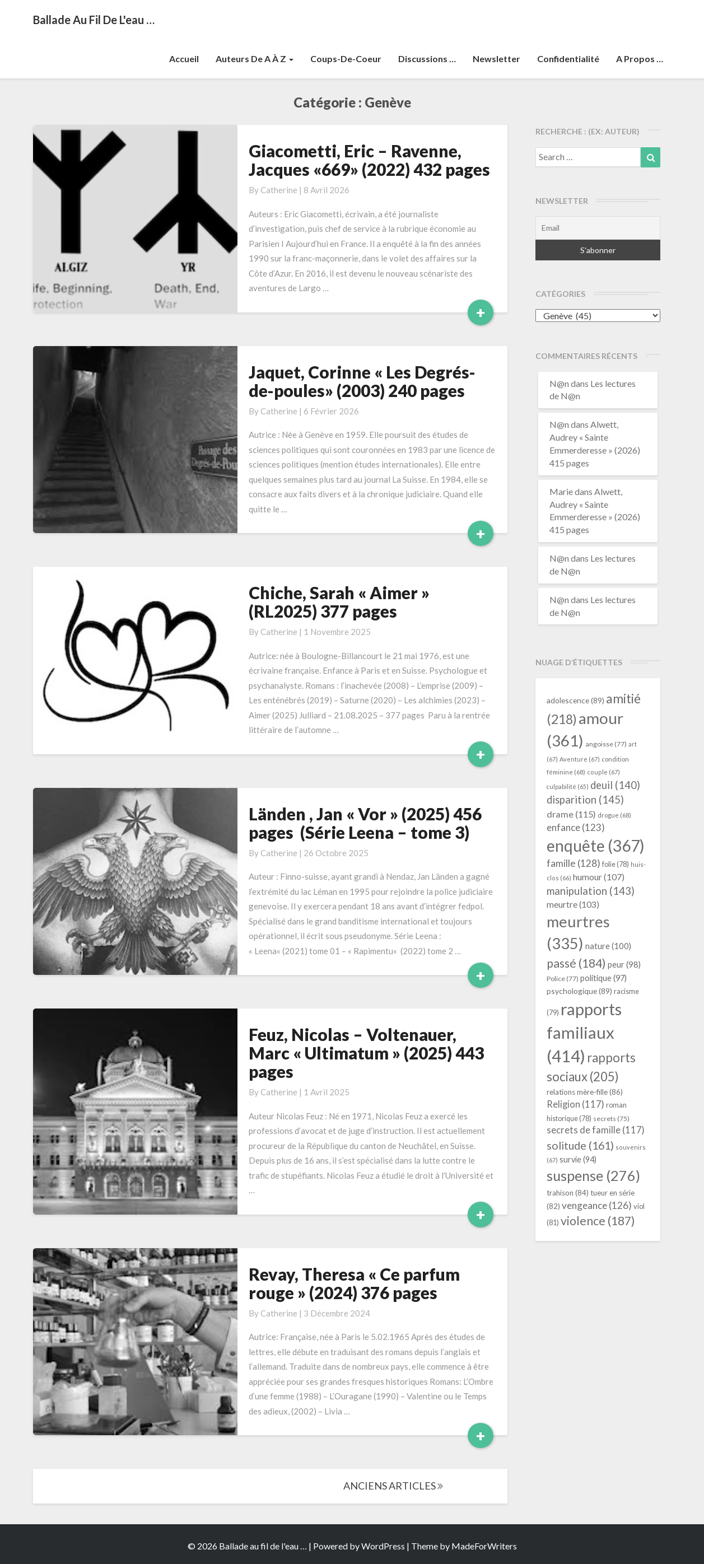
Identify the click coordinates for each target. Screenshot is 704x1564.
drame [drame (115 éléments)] (571, 814)
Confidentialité (568, 58)
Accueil (184, 58)
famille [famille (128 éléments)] (573, 863)
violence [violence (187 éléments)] (598, 1220)
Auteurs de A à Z (254, 58)
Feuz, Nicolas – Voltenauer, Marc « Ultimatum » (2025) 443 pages (366, 1052)
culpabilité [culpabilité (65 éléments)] (568, 786)
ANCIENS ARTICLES (393, 1485)
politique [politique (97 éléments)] (603, 978)
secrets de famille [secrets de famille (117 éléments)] (596, 1130)
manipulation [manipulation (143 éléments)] (591, 891)
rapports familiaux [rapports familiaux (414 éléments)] (584, 1032)
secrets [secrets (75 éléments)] (611, 1118)
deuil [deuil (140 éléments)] (615, 785)
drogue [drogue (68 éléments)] (614, 815)
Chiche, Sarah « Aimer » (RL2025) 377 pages (339, 601)
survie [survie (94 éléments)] (578, 1159)
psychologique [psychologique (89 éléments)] (579, 991)
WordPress (383, 1545)
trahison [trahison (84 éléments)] (568, 1192)
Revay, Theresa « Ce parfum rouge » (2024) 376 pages (354, 1283)
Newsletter (496, 58)
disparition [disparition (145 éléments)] (585, 799)
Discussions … (427, 58)
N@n (559, 383)
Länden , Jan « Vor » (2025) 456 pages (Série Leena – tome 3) (365, 823)
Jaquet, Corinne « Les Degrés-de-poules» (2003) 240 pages (362, 381)
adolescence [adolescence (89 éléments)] (575, 700)
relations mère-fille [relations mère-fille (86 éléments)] (585, 1091)
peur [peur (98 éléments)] (624, 964)
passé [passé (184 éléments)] (576, 963)
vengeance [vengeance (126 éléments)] (597, 1205)
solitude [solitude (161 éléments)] (580, 1145)
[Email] (597, 228)
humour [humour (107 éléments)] (598, 877)
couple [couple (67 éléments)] (603, 772)
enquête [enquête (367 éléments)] (596, 845)
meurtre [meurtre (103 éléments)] (573, 904)
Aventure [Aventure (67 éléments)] (580, 759)
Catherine (278, 190)
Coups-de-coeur (345, 58)
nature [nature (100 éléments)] (608, 946)
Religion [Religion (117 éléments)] (575, 1104)
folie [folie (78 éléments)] (615, 864)
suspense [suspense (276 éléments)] (593, 1175)
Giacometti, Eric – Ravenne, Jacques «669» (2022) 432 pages (369, 160)
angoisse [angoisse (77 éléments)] (606, 744)
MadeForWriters (484, 1545)
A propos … (639, 58)
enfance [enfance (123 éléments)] (576, 827)
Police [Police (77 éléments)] (563, 978)
